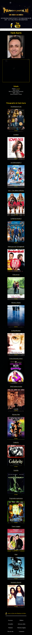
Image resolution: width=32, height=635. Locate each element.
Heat (16, 554)
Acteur (18, 88)
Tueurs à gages (16, 526)
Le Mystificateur (16, 330)
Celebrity (16, 442)
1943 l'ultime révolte (16, 386)
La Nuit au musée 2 (16, 218)
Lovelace (16, 134)
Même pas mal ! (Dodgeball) (16, 246)
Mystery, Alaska (16, 302)
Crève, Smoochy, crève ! (16, 358)
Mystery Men (16, 414)
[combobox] (16, 29)
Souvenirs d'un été (16, 582)
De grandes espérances (16, 498)
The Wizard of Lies (15, 106)
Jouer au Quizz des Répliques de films (16, 613)
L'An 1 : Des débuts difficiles (16, 190)
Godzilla (16, 470)
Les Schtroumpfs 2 (16, 162)
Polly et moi (16, 274)
